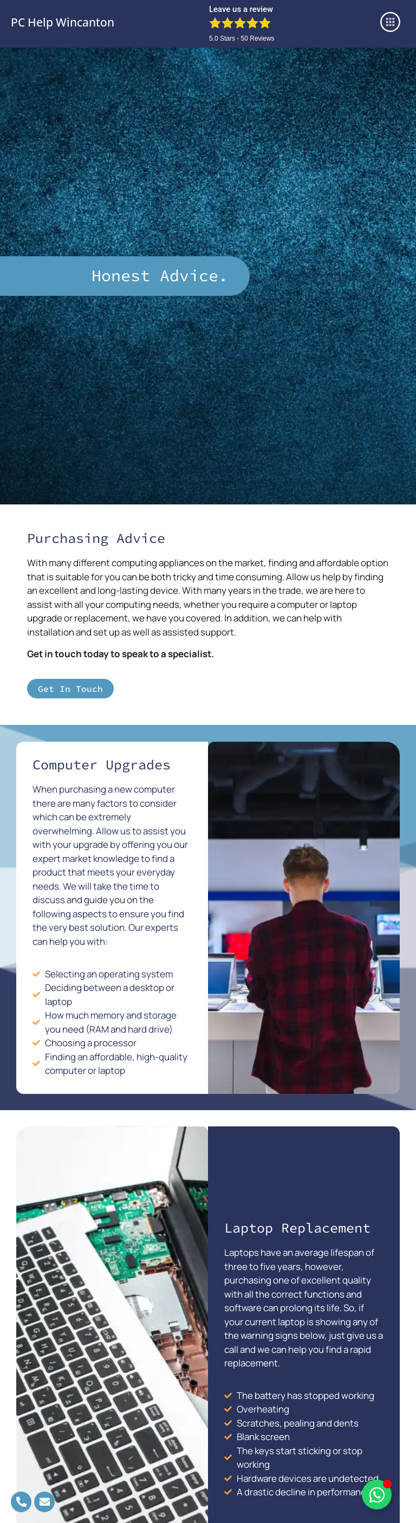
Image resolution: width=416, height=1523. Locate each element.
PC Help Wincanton (62, 22)
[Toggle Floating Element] (377, 1494)
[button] (390, 24)
